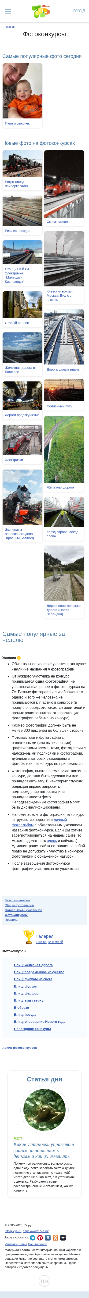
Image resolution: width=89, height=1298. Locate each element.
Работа (18, 1138)
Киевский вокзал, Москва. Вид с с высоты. (60, 295)
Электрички (14, 461)
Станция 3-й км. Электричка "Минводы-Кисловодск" (17, 275)
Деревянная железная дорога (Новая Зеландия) (64, 608)
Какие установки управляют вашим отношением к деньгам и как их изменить (44, 1150)
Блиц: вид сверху (28, 1000)
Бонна (23, 1244)
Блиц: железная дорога (33, 965)
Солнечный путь (59, 405)
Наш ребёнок (37, 1244)
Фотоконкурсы (16, 915)
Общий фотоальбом (19, 905)
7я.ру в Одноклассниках (55, 1238)
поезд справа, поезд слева (62, 532)
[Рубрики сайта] (8, 11)
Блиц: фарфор (26, 993)
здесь (52, 841)
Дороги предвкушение (22, 413)
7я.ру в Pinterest (40, 1238)
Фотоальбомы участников (23, 910)
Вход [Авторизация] (79, 10)
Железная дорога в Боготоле (20, 368)
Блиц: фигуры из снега (33, 979)
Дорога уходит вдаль (63, 369)
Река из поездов (17, 230)
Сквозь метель (58, 222)
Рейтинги (11, 1244)
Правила (11, 919)
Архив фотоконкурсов (19, 1047)
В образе (21, 1007)
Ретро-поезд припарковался (17, 184)
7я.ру (63, 1238)
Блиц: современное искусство (39, 972)
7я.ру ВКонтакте (48, 1238)
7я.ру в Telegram (32, 1238)
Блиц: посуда (25, 1014)
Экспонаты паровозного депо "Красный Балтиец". (20, 535)
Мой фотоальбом (17, 900)
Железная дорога (60, 486)
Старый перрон (17, 322)
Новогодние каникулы (32, 1029)
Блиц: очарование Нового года (39, 1021)
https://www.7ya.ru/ (36, 1231)
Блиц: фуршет (26, 986)
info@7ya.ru (13, 1231)
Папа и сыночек (17, 123)
